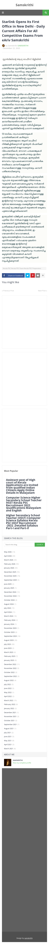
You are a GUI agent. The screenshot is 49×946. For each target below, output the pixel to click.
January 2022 (10, 708)
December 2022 (12, 664)
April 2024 (9, 612)
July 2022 (8, 684)
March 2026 (10, 560)
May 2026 (9, 552)
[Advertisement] (24, 322)
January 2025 (10, 588)
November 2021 (11, 716)
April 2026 (9, 556)
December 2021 (11, 712)
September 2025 (11, 580)
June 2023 (9, 648)
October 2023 (10, 632)
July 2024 (9, 608)
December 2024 (12, 592)
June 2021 (9, 736)
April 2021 (9, 744)
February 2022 (11, 704)
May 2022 (9, 692)
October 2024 (10, 600)
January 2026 (11, 568)
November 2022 (11, 668)
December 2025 (12, 572)
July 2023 (9, 644)
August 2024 (10, 604)
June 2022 (9, 688)
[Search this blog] (19, 545)
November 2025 (12, 576)
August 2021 (10, 728)
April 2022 (9, 696)
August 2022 (10, 680)
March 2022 (10, 700)
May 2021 (9, 740)
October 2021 (10, 720)
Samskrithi (24, 5)
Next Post (42, 290)
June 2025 (9, 584)
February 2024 (11, 620)
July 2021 (8, 732)
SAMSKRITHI (23, 45)
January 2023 (10, 660)
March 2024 (10, 616)
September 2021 (11, 724)
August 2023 (10, 640)
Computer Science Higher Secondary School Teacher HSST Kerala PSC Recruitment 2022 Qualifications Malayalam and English (24, 504)
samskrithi (28, 938)
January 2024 (10, 624)
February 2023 (11, 656)
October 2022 (10, 672)
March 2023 (10, 652)
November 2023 (11, 628)
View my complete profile (22, 763)
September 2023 (12, 636)
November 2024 (12, 596)
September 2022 (11, 676)
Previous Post (8, 290)
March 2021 (10, 748)
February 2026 (11, 564)
